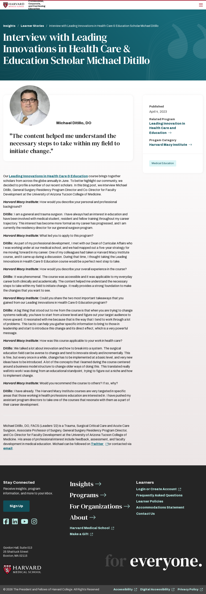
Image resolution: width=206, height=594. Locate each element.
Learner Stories (32, 25)
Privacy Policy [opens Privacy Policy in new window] (188, 589)
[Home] (13, 5)
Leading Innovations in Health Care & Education (48, 176)
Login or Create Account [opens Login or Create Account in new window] (156, 489)
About (79, 517)
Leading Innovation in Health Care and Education (167, 128)
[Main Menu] (201, 5)
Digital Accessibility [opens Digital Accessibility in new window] (155, 589)
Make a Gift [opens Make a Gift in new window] (79, 534)
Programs (84, 494)
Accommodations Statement (160, 507)
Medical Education (163, 163)
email (7, 448)
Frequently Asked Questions (159, 495)
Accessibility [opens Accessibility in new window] (123, 589)
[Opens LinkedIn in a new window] (15, 521)
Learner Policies (149, 501)
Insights (9, 25)
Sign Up (16, 506)
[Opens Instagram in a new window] (34, 521)
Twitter (97, 444)
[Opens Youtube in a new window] (24, 521)
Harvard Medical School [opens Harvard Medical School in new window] (90, 528)
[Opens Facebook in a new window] (6, 521)
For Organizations (96, 506)
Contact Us (145, 513)
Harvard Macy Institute (168, 144)
